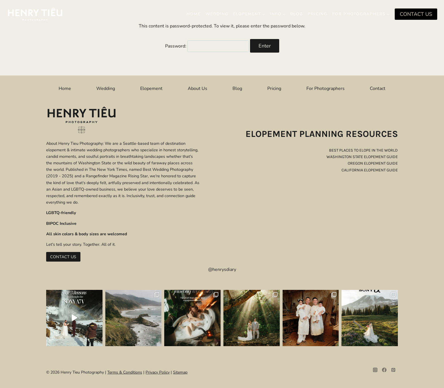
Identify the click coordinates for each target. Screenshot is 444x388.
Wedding (217, 14)
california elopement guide (369, 170)
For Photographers (325, 88)
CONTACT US (416, 14)
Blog (296, 14)
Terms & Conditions (124, 372)
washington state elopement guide (362, 156)
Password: (207, 46)
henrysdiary (224, 269)
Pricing (317, 14)
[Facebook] (384, 369)
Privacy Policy (158, 372)
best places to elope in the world (363, 150)
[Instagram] (375, 369)
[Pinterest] (393, 369)
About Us (197, 88)
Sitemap (180, 372)
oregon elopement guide (373, 163)
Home (194, 14)
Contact (377, 88)
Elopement (151, 88)
